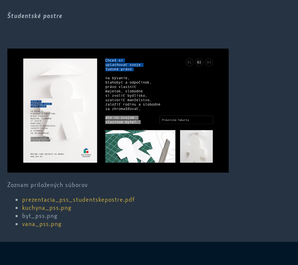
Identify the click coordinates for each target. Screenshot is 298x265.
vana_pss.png (42, 224)
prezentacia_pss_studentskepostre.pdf (78, 199)
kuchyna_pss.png (47, 208)
